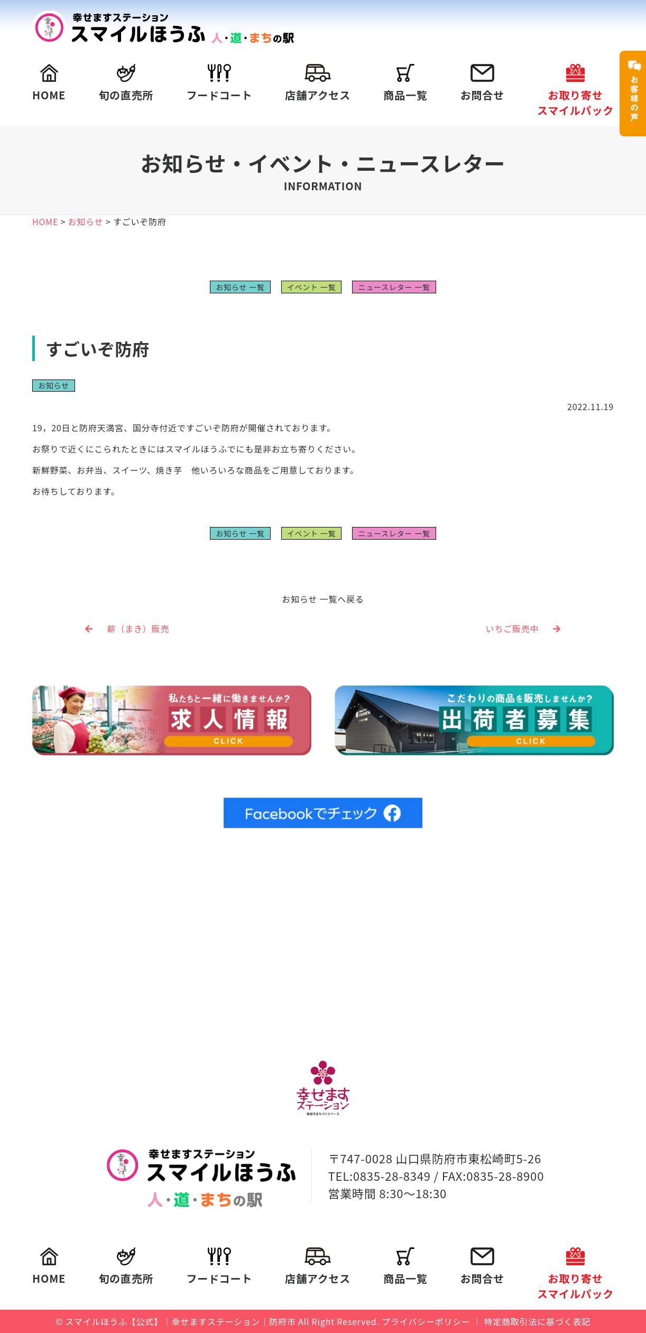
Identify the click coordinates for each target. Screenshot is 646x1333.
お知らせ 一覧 (240, 287)
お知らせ (53, 385)
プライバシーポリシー (426, 1321)
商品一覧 (405, 83)
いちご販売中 (523, 628)
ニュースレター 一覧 (394, 287)
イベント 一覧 (311, 287)
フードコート (219, 83)
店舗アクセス (317, 83)
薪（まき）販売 (127, 628)
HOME (49, 83)
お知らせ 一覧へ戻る (323, 599)
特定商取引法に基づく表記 (537, 1321)
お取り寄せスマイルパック (575, 91)
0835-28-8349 (392, 1175)
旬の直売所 (125, 83)
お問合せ (482, 83)
